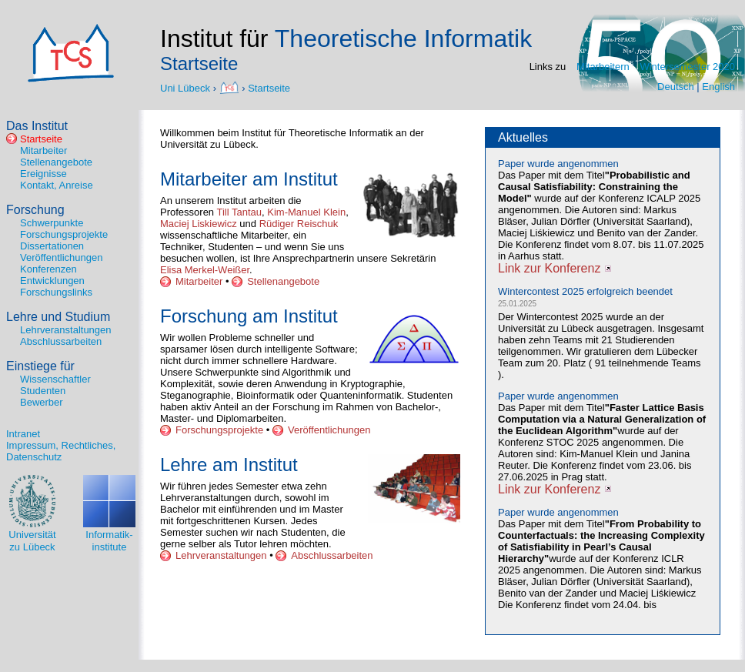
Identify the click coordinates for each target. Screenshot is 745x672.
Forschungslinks (56, 292)
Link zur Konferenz (549, 268)
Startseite (269, 87)
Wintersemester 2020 (687, 66)
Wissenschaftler (55, 379)
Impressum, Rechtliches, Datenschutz (60, 451)
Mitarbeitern (603, 66)
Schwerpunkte (51, 223)
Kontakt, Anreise (56, 185)
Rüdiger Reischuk (299, 223)
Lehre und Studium (58, 316)
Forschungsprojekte (64, 234)
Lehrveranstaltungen (66, 330)
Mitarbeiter (43, 150)
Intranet (23, 434)
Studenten (42, 390)
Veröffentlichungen (61, 257)
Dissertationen (52, 246)
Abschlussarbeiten (61, 341)
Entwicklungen (52, 280)
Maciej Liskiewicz (198, 223)
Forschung (35, 209)
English (718, 86)
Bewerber (41, 402)
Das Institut (37, 125)
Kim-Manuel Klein (306, 212)
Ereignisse (43, 173)
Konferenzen (48, 269)
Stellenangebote (56, 162)
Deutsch (675, 86)
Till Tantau (239, 212)
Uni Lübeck (186, 87)
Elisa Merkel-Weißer (204, 270)
